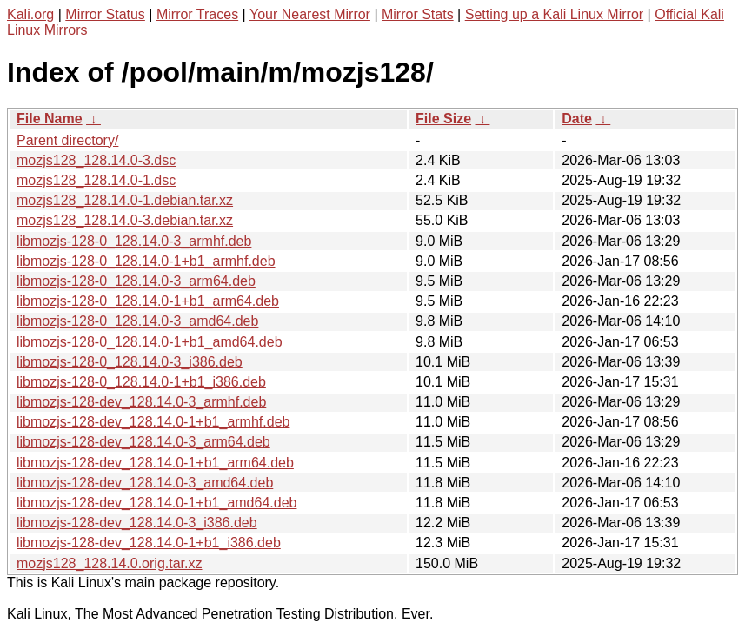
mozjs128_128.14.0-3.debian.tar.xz (125, 220)
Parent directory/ (67, 140)
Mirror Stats (418, 14)
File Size (443, 118)
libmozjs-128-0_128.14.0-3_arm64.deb (136, 281)
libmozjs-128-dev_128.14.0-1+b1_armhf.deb (153, 421)
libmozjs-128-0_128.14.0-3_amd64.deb (137, 321)
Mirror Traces (197, 14)
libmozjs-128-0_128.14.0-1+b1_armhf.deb (146, 261)
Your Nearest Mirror (309, 14)
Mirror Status (105, 14)
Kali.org (30, 14)
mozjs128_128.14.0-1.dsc (96, 180)
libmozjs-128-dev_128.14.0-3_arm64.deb (143, 441)
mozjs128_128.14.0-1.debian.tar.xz (125, 200)
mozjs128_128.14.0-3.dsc (96, 160)
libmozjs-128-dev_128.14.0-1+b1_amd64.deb (156, 502)
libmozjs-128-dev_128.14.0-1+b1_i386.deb (149, 542)
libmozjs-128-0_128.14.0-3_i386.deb (130, 361)
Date (577, 118)
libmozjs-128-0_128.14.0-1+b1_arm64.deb (148, 301)
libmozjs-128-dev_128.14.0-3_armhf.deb (141, 401)
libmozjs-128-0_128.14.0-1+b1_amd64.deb (150, 341)
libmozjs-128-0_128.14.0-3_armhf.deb (134, 241)
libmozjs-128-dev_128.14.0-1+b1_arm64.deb (155, 462)
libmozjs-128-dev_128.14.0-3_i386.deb (137, 522)
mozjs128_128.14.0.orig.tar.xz (109, 563)
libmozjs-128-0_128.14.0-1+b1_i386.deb (141, 381)
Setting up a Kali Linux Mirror (554, 14)
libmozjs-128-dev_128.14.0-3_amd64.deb (145, 482)
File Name (50, 118)
